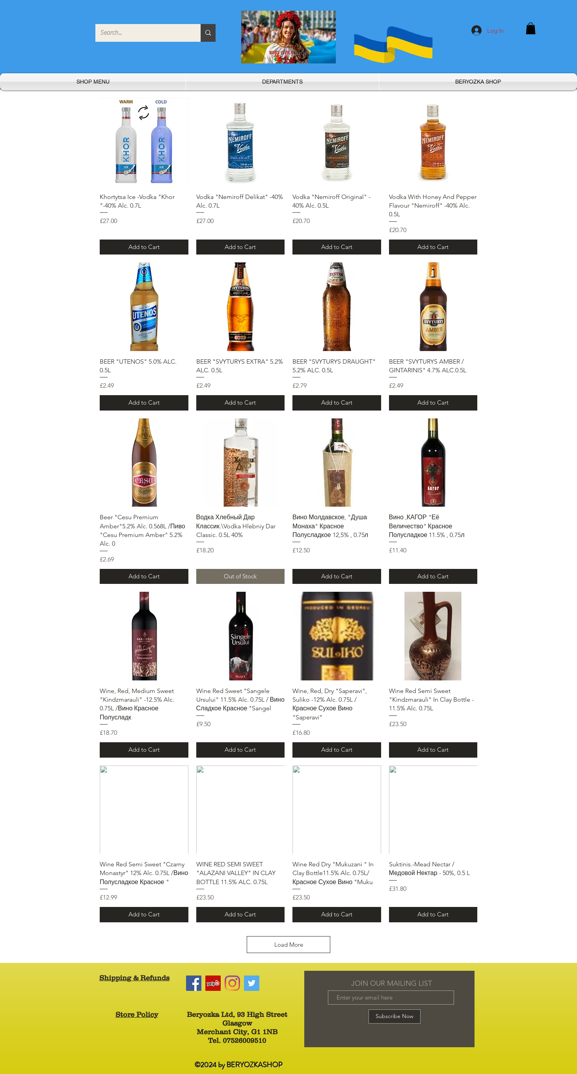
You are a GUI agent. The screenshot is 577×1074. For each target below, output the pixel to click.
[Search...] (142, 33)
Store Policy (136, 1014)
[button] (531, 28)
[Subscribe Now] (395, 1016)
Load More (288, 944)
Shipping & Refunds (134, 978)
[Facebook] (193, 983)
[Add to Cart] (144, 247)
